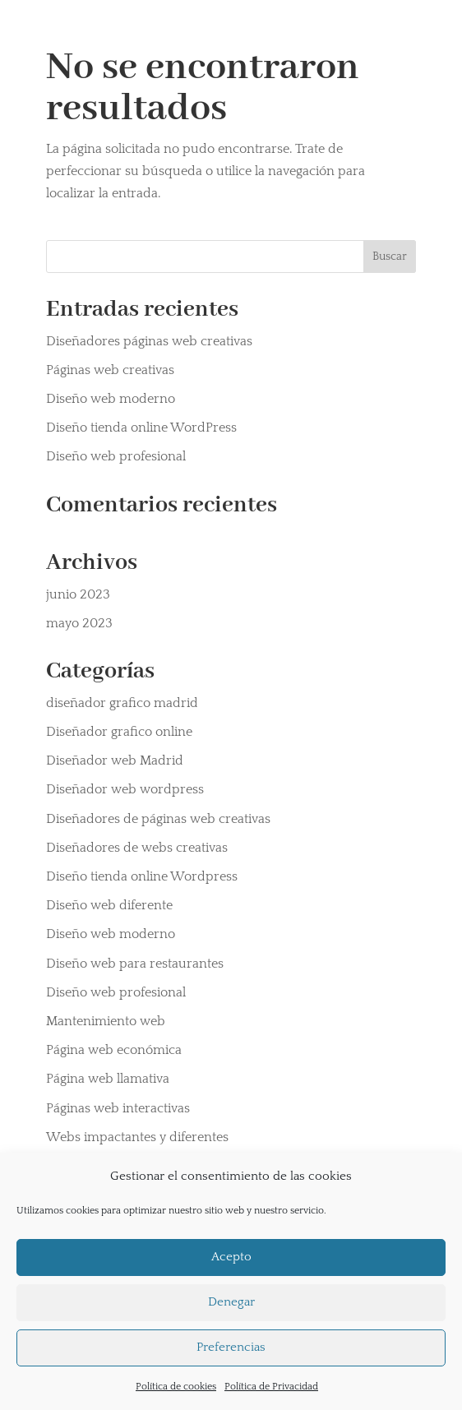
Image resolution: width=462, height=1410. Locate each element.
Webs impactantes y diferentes (137, 1137)
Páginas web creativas (110, 370)
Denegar (231, 1302)
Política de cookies (176, 1386)
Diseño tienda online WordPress (141, 427)
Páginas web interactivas (118, 1108)
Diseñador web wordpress (125, 789)
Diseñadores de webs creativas (137, 847)
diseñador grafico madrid (122, 703)
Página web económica (114, 1049)
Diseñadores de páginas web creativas (158, 818)
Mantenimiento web (105, 1021)
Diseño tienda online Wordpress (142, 876)
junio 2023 (78, 594)
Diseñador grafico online (119, 731)
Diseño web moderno (110, 398)
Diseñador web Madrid (114, 760)
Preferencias (231, 1347)
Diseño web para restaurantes (135, 963)
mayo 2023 (79, 623)
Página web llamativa (107, 1078)
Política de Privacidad (271, 1386)
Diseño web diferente (109, 905)
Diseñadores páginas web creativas (149, 341)
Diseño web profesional (116, 456)
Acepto (231, 1257)
